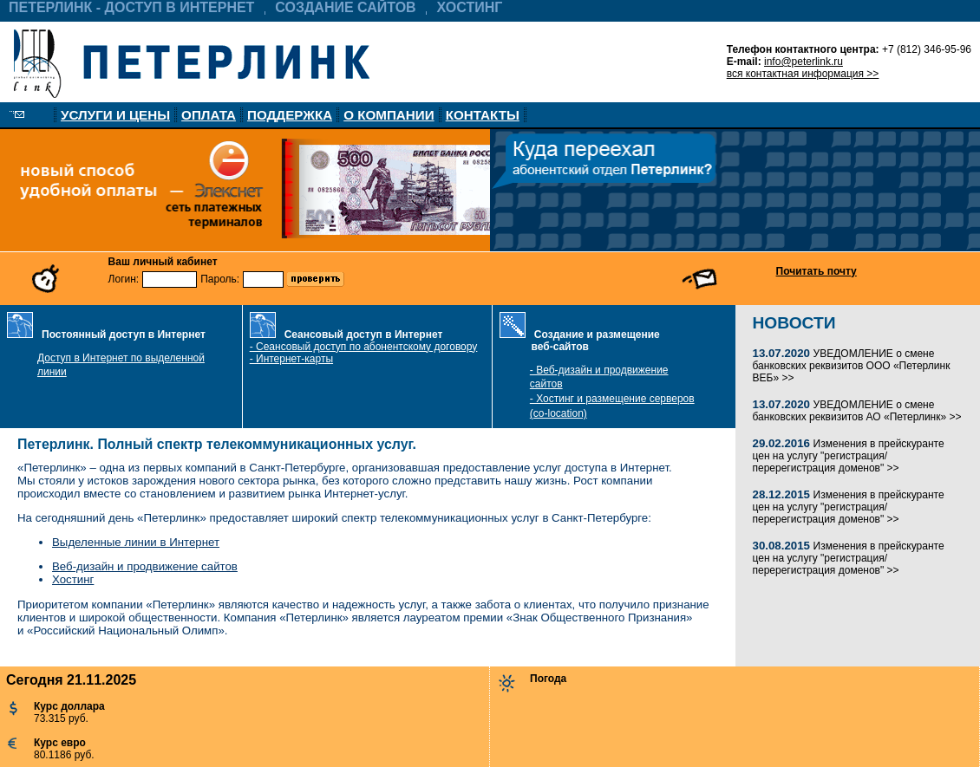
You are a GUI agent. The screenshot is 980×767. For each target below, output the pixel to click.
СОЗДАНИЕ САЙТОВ (345, 7)
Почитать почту (816, 271)
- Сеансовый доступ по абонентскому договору (364, 347)
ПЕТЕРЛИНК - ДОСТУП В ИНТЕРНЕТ (131, 7)
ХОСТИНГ (470, 7)
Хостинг (73, 579)
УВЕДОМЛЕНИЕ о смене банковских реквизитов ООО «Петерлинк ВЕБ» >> (852, 366)
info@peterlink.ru (803, 61)
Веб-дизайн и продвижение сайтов (145, 566)
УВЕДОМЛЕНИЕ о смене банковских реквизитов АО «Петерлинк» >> (857, 411)
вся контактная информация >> (803, 74)
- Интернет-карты (291, 359)
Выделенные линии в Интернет (135, 542)
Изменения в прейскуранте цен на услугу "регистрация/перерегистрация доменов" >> (848, 456)
